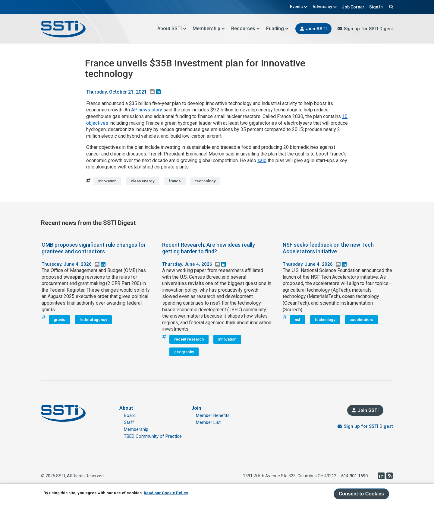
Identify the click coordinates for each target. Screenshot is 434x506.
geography (184, 352)
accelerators (361, 319)
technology (205, 181)
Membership (209, 28)
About (126, 408)
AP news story (146, 110)
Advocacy (325, 6)
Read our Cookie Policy (166, 493)
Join (196, 408)
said (261, 160)
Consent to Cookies (361, 493)
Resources (245, 28)
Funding (277, 28)
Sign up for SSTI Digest (368, 28)
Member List (208, 422)
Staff (129, 422)
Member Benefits (213, 415)
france (175, 181)
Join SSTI (316, 28)
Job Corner (353, 7)
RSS (389, 475)
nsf (297, 319)
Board (130, 415)
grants (59, 319)
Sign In (376, 7)
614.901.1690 (354, 475)
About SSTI (172, 28)
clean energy (142, 181)
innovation (107, 181)
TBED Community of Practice (153, 436)
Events (299, 6)
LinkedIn (381, 475)
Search (390, 6)
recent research (189, 339)
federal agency (93, 319)
